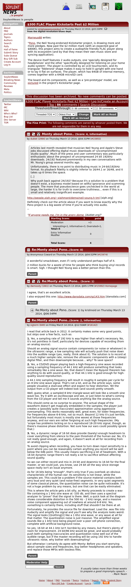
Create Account (12, 62)
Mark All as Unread (76, 118)
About (7, 28)
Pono (32, 43)
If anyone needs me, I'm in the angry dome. (56, 214)
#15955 (95, 139)
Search (7, 43)
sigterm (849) (37, 325)
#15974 (102, 254)
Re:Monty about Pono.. (51, 249)
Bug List (8, 116)
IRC (5, 107)
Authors (8, 40)
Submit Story (11, 52)
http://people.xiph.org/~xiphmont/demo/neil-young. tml (63, 197)
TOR (6, 122)
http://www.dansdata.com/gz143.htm (81, 296)
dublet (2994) (37, 139)
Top (51, 105)
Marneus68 (35, 37)
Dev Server (10, 120)
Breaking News (12, 80)
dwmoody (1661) (39, 286)
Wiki (6, 110)
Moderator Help (36, 562)
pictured (33, 82)
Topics (7, 37)
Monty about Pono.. (58, 134)
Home (42, 580)
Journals (8, 34)
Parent (32, 274)
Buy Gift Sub (10, 59)
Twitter (7, 104)
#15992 (99, 286)
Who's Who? (10, 113)
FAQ (6, 31)
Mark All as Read (105, 114)
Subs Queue (10, 55)
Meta (6, 89)
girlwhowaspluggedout (49, 29)
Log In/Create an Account (109, 101)
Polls (6, 46)
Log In (7, 65)
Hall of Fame (10, 49)
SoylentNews (12, 10)
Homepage (111, 286)
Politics (7, 92)
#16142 (92, 325)
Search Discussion (93, 105)
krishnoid (90, 310)
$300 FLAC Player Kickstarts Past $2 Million (63, 24)
